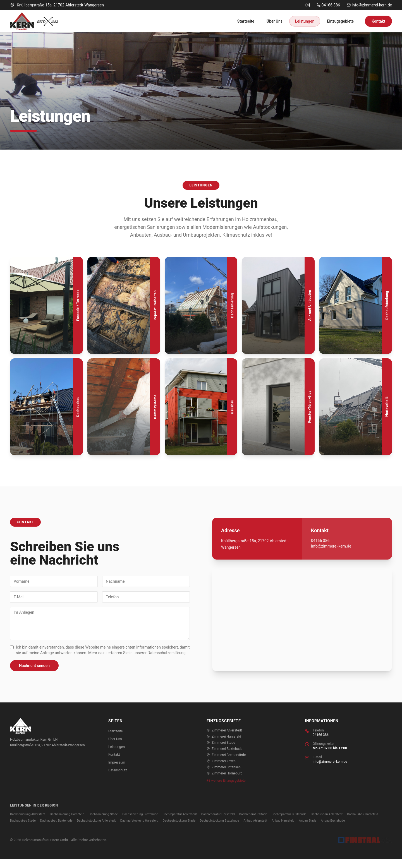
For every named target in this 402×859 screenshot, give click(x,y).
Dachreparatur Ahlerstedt (179, 814)
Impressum (116, 762)
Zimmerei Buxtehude (224, 749)
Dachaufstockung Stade (179, 820)
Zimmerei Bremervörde (226, 755)
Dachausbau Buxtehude (56, 820)
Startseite (245, 21)
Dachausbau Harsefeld (362, 814)
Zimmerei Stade (221, 743)
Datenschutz (117, 770)
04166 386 (328, 5)
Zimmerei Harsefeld (224, 736)
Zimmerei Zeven (221, 761)
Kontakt (378, 21)
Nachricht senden (34, 665)
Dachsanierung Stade (103, 814)
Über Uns (275, 21)
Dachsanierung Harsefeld (67, 814)
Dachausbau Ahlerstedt (327, 814)
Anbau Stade (307, 820)
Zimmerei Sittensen (224, 767)
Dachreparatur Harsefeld (218, 814)
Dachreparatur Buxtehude (289, 814)
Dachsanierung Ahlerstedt (27, 814)
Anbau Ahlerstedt (255, 820)
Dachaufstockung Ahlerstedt (96, 820)
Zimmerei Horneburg (224, 773)
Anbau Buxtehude (333, 820)
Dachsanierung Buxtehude (140, 814)
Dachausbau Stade (23, 820)
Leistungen (304, 21)
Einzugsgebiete (340, 21)
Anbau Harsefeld (283, 820)
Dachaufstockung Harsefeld (139, 820)
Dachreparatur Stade (253, 814)
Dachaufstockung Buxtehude (219, 820)
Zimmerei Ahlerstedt (224, 730)
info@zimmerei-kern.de (369, 5)
